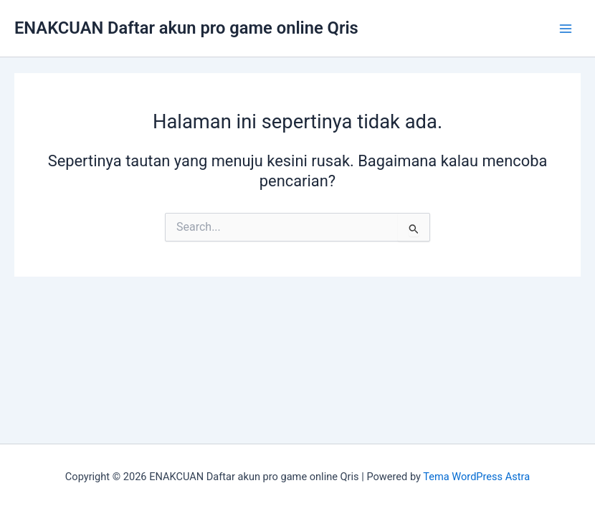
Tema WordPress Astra (476, 476)
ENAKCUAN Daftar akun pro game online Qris (186, 28)
